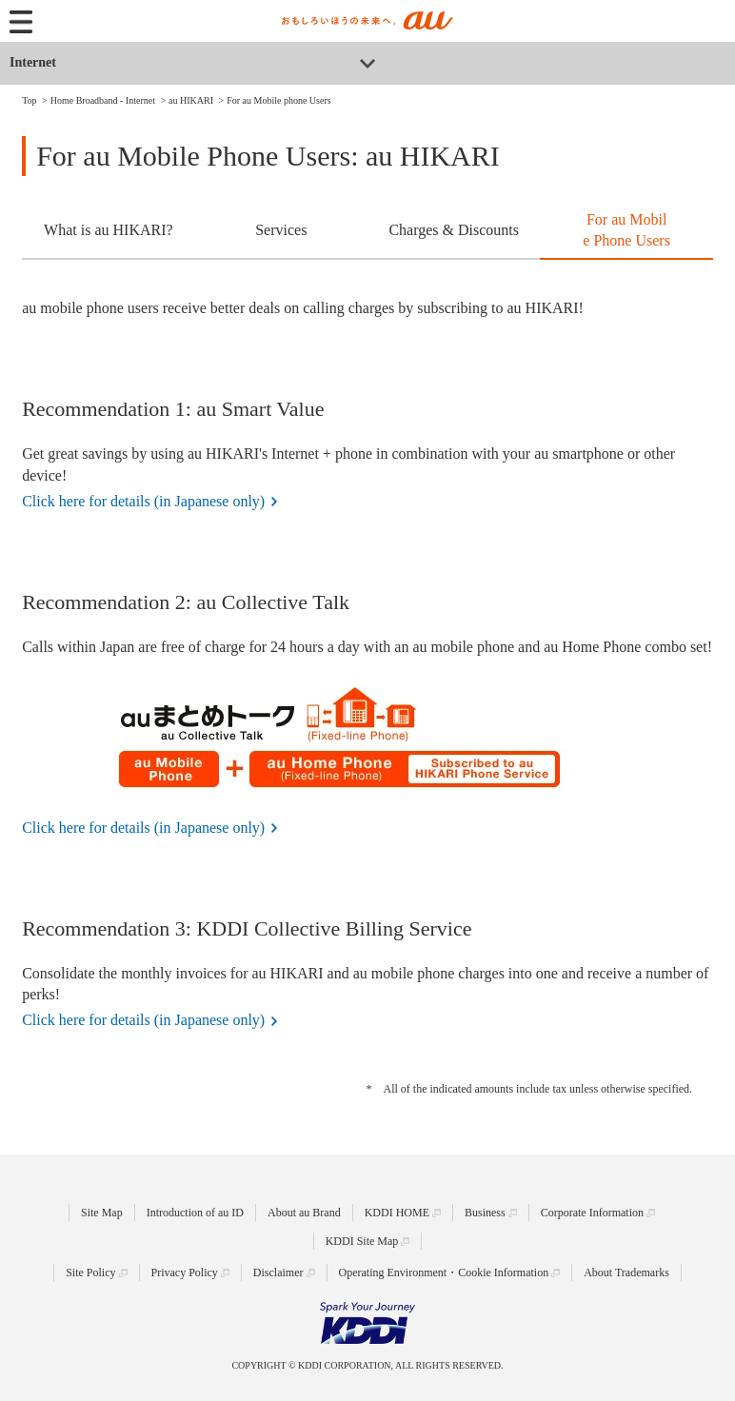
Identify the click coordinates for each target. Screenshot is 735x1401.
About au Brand (304, 1212)
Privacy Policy (184, 1272)
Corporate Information (592, 1212)
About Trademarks (626, 1272)
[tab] (108, 232)
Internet (33, 62)
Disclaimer (278, 1272)
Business (485, 1212)
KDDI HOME (397, 1212)
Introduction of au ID (195, 1212)
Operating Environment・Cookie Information (444, 1272)
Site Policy (90, 1272)
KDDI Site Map (362, 1241)
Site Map (102, 1212)
